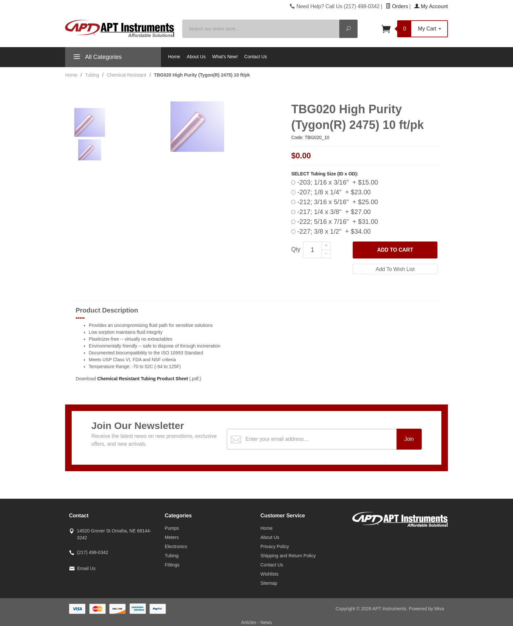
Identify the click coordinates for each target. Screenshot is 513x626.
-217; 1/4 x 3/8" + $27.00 (331, 211)
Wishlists (269, 574)
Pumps (172, 528)
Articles (249, 622)
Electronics (176, 546)
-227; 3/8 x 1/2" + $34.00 (331, 231)
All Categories (97, 58)
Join (409, 439)
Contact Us (255, 56)
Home (174, 56)
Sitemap (268, 583)
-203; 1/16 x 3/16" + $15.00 (334, 182)
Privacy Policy (274, 546)
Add (395, 250)
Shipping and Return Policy (288, 555)
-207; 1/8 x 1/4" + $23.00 (331, 192)
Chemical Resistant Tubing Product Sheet (142, 378)
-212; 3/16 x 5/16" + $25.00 (334, 202)
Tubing (172, 555)
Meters (172, 537)
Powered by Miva (426, 608)
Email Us (86, 568)
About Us (196, 56)
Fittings (172, 564)
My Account (431, 6)
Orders (397, 6)
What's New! (225, 56)
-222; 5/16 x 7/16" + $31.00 (334, 221)
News (266, 622)
